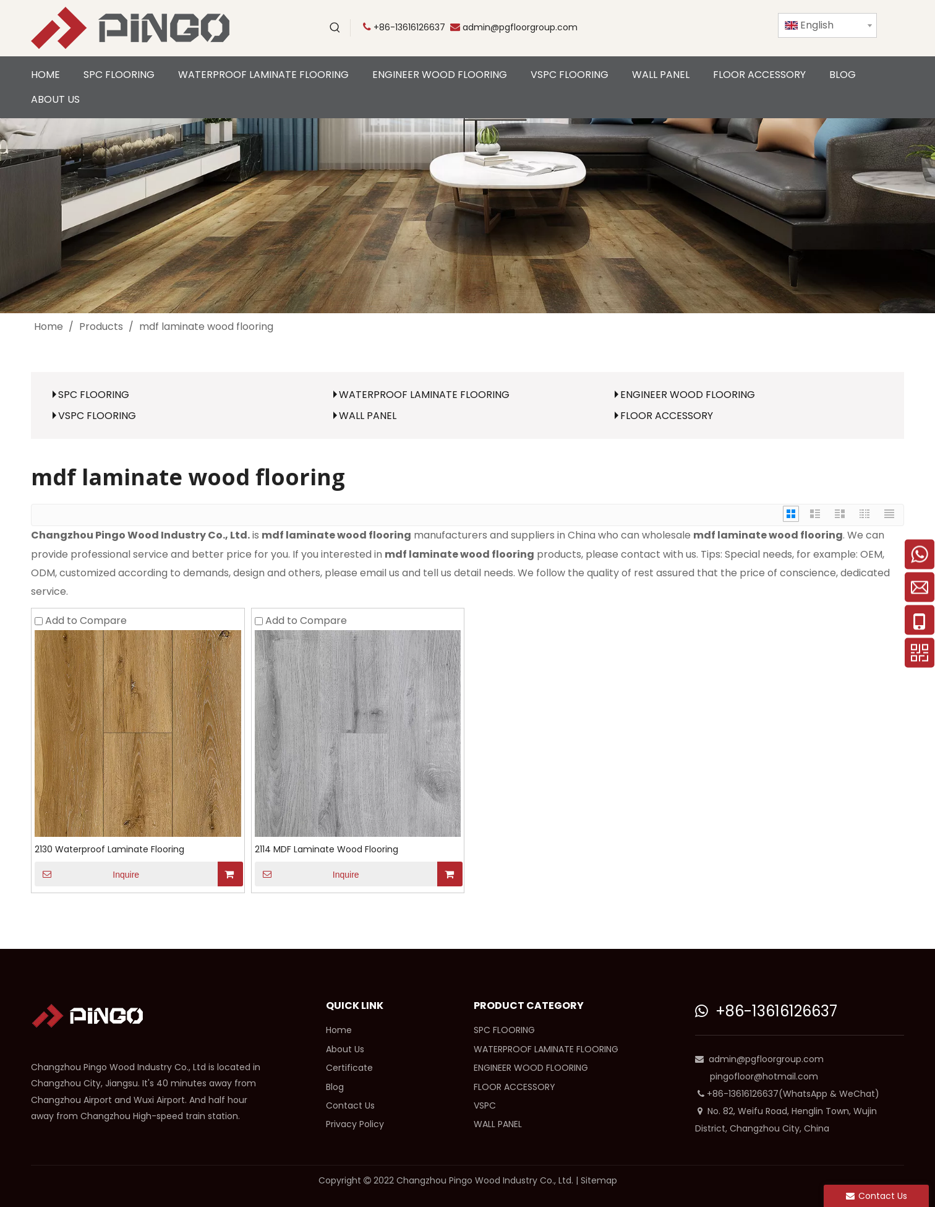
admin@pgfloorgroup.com (520, 27)
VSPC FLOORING (97, 416)
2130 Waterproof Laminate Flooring (109, 849)
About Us (345, 1049)
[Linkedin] (726, 28)
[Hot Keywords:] (335, 28)
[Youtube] (650, 28)
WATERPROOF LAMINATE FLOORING (424, 394)
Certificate (349, 1068)
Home (339, 1030)
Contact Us (350, 1105)
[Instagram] (751, 28)
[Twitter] (675, 28)
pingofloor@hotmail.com (764, 1076)
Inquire (87, 874)
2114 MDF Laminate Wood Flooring (326, 849)
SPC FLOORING (93, 394)
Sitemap (599, 1180)
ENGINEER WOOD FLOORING (687, 394)
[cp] (467, 215)
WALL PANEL (367, 416)
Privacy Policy (355, 1124)
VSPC (485, 1105)
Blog (335, 1087)
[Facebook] (701, 28)
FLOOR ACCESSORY (666, 416)
